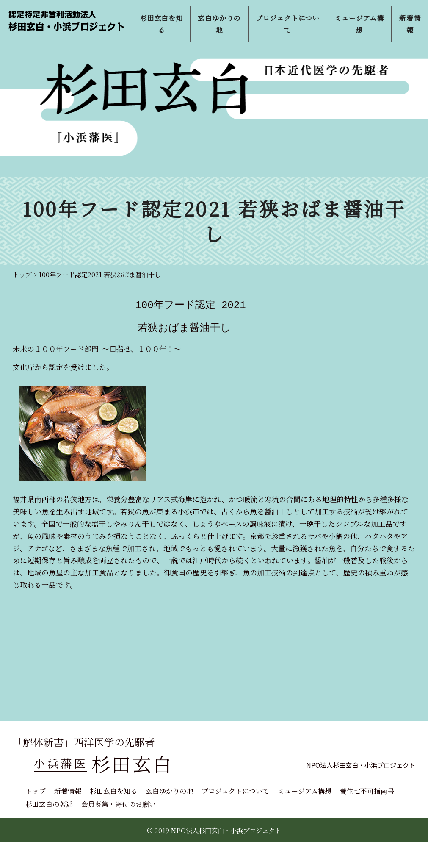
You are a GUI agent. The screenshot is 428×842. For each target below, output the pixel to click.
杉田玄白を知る (113, 791)
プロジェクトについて (235, 791)
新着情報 (67, 791)
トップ (35, 791)
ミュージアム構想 (304, 791)
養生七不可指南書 (367, 791)
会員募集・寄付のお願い (118, 804)
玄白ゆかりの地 (169, 791)
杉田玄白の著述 (49, 804)
